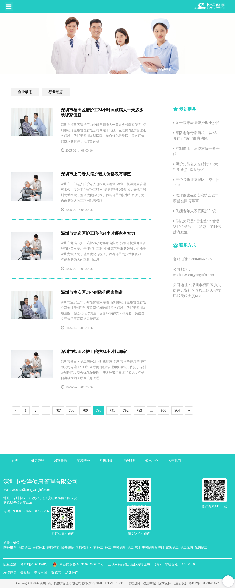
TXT (119, 583)
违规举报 (149, 583)
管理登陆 (134, 583)
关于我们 (174, 460)
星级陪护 (83, 460)
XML (99, 583)
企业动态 (25, 92)
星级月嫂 (106, 460)
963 (163, 410)
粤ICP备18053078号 (34, 564)
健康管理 (37, 460)
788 (71, 410)
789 (85, 410)
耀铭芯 (56, 572)
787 (58, 410)
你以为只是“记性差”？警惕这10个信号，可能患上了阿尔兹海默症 (197, 226)
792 (126, 410)
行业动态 (55, 92)
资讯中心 (165, 69)
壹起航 (25, 572)
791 (112, 410)
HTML (109, 583)
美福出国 (40, 572)
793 (139, 410)
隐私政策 (9, 564)
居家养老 (60, 460)
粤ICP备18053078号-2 (204, 583)
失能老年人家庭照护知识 (196, 211)
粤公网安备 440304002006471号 (78, 564)
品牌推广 (71, 572)
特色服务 (129, 460)
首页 (151, 69)
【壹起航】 (180, 583)
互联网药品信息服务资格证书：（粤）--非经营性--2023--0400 (151, 564)
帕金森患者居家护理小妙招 (198, 123)
